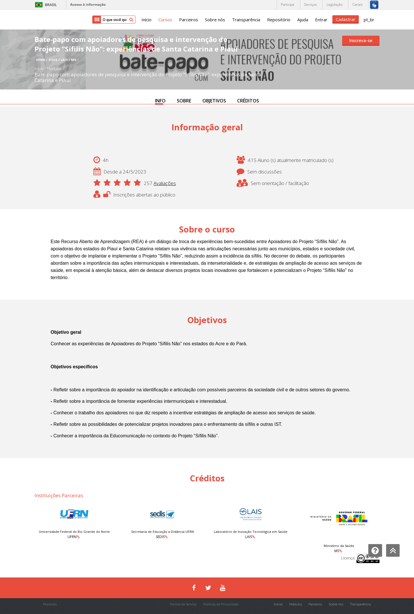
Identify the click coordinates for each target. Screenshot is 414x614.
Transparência (246, 19)
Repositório (278, 19)
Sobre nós (215, 19)
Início (146, 19)
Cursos (165, 19)
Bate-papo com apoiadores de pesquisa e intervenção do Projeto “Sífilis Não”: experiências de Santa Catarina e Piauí (147, 77)
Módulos (54, 68)
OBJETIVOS (214, 101)
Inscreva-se (360, 40)
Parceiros (188, 19)
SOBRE (184, 101)
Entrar (321, 19)
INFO (160, 101)
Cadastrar (345, 19)
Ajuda (302, 19)
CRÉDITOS (248, 101)
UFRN (72, 536)
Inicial (278, 604)
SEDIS (160, 536)
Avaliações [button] (165, 183)
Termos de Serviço (183, 604)
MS (336, 550)
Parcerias (50, 604)
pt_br (369, 19)
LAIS (248, 536)
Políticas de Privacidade (221, 604)
